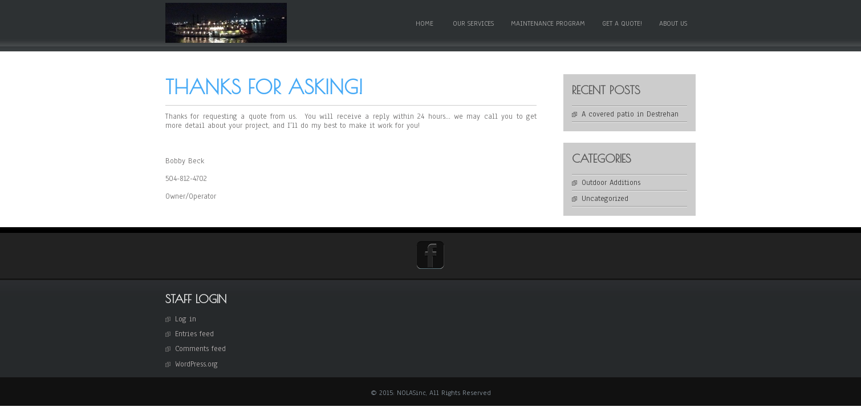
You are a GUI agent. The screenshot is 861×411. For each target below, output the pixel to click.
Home (424, 23)
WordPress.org (196, 364)
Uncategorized (605, 199)
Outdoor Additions (611, 183)
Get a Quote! (622, 23)
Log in (185, 319)
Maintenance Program (548, 23)
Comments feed (200, 349)
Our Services (473, 23)
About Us (673, 23)
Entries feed (194, 334)
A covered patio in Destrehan (630, 114)
